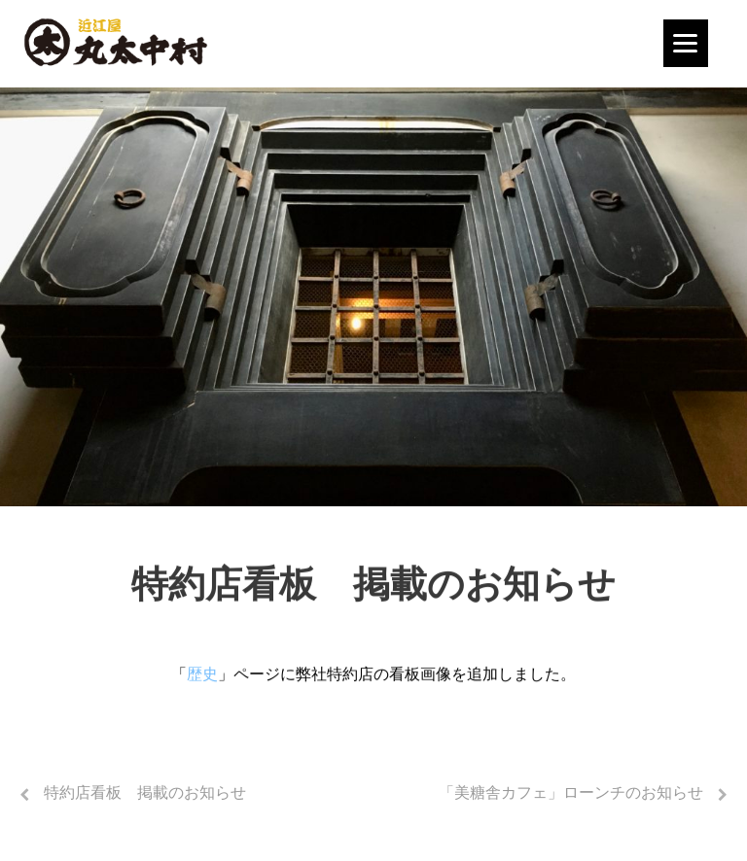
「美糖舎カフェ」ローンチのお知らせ (571, 792)
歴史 (202, 676)
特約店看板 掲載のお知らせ (145, 792)
